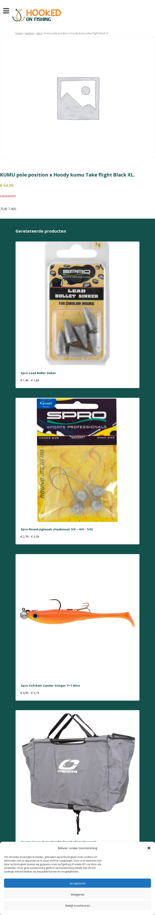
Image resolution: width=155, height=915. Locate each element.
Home (19, 33)
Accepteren (78, 883)
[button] (149, 848)
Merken (29, 33)
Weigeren (77, 894)
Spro (39, 33)
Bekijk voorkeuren (77, 905)
